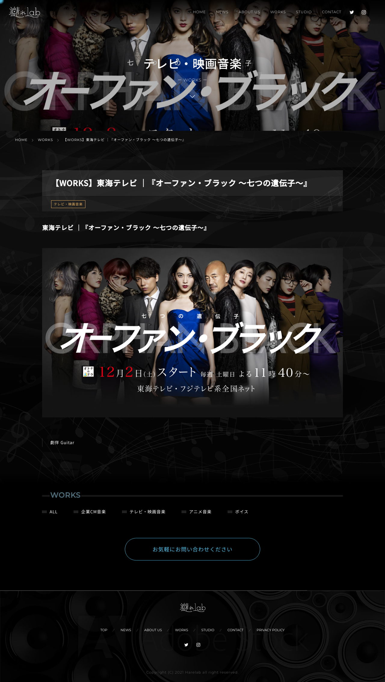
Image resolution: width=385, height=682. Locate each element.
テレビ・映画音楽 (68, 204)
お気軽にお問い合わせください (192, 555)
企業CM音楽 (93, 518)
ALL (54, 518)
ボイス (242, 518)
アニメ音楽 (200, 518)
